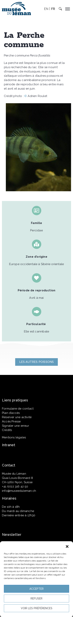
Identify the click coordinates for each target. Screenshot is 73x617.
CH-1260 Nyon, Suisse (17, 482)
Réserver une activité (17, 417)
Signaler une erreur (15, 425)
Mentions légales (14, 437)
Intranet (8, 445)
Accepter (36, 588)
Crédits (7, 430)
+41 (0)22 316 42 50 (15, 486)
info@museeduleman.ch (19, 491)
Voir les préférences (36, 608)
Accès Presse (11, 421)
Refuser (36, 598)
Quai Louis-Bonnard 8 (17, 478)
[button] (67, 546)
